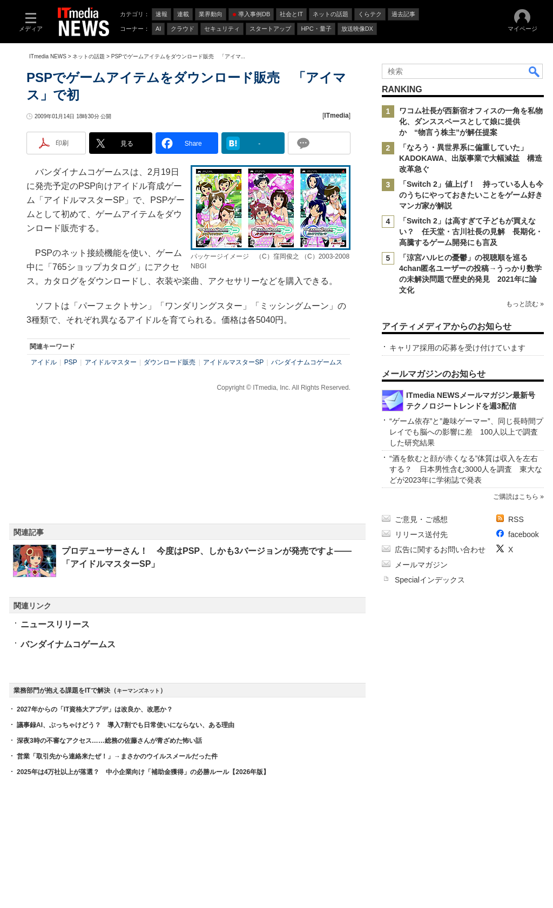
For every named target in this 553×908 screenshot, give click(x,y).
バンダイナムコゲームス (306, 362)
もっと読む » (525, 304)
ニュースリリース (55, 624)
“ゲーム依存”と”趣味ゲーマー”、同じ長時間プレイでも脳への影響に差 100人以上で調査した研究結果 (466, 432)
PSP (70, 362)
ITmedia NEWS (47, 56)
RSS (516, 519)
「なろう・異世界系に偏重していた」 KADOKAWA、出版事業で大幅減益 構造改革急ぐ (470, 158)
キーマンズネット (138, 691)
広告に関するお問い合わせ (440, 549)
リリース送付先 (421, 534)
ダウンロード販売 (169, 362)
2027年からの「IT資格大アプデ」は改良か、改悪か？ (95, 709)
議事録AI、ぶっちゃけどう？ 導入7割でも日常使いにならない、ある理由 (125, 725)
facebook (523, 534)
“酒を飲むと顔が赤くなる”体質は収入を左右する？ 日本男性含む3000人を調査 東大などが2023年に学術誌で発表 (465, 469)
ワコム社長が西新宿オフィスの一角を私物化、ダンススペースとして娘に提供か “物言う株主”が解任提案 (471, 121)
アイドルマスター (111, 362)
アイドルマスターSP (233, 362)
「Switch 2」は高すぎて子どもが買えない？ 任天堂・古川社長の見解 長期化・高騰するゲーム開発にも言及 (471, 231)
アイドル (44, 362)
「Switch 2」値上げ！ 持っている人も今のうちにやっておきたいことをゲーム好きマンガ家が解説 (471, 195)
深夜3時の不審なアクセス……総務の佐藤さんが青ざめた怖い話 (109, 740)
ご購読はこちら (515, 496)
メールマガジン (421, 564)
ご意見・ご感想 (421, 519)
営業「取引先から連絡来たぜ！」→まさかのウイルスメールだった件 (117, 756)
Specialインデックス (430, 579)
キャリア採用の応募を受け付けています (457, 347)
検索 (535, 71)
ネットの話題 (88, 56)
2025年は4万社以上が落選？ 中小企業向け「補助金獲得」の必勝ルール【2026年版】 (143, 772)
